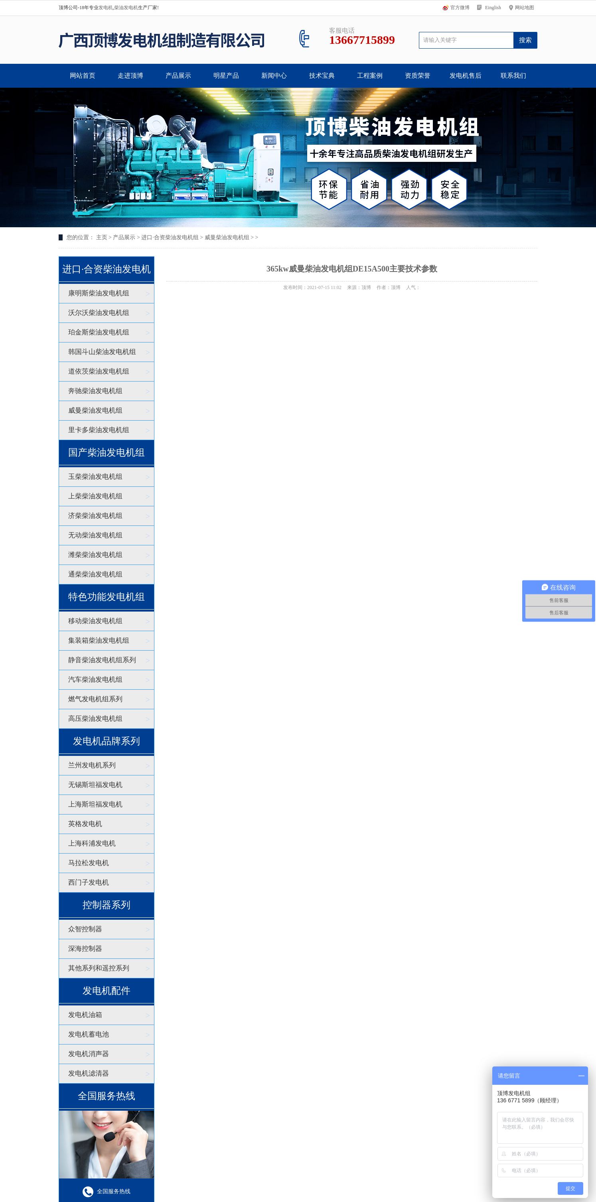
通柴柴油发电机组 (95, 574)
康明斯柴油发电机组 (98, 293)
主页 (101, 237)
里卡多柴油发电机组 (98, 430)
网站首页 (82, 75)
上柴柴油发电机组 (95, 496)
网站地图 (524, 7)
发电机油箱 (85, 1015)
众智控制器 (85, 929)
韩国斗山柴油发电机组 (102, 352)
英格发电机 (85, 824)
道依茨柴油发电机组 (98, 371)
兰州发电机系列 (92, 765)
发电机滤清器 (88, 1073)
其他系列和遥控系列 (98, 968)
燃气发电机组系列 (95, 699)
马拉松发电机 (88, 863)
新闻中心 (274, 75)
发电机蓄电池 (88, 1034)
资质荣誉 (417, 75)
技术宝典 (322, 75)
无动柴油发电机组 (95, 535)
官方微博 (460, 7)
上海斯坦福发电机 (95, 804)
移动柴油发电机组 (95, 621)
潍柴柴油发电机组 (95, 555)
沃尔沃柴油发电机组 (98, 313)
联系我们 (513, 75)
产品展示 (178, 75)
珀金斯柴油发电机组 (98, 332)
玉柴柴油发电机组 (95, 476)
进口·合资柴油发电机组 (170, 237)
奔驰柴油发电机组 (95, 391)
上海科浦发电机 (92, 843)
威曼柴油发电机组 (227, 237)
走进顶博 (130, 75)
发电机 (106, 7)
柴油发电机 (126, 7)
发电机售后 (466, 75)
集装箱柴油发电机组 (98, 640)
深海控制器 (85, 948)
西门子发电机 (88, 882)
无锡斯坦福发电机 (95, 785)
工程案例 (370, 75)
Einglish (493, 7)
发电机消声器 (88, 1054)
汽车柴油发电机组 (95, 679)
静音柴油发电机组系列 (102, 660)
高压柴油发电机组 (95, 718)
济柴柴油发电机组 (95, 515)
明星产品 (226, 75)
